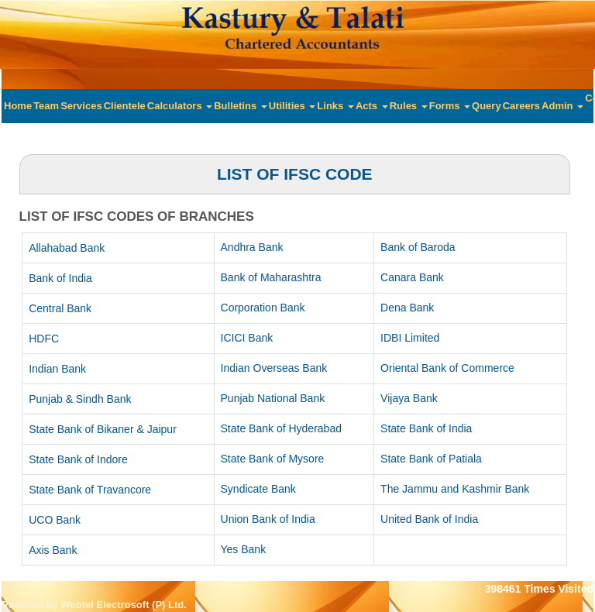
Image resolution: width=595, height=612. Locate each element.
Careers (521, 106)
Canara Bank (412, 277)
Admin (562, 106)
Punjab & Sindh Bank (80, 399)
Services (81, 106)
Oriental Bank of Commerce (447, 368)
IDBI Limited (409, 338)
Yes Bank (244, 549)
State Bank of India (426, 428)
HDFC (44, 338)
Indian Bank (57, 369)
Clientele (125, 106)
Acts (372, 106)
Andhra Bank (252, 247)
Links (335, 106)
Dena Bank (407, 307)
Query (486, 106)
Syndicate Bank (258, 489)
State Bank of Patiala (431, 458)
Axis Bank (53, 550)
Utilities (292, 106)
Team (46, 106)
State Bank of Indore (78, 459)
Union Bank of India (268, 519)
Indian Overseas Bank (274, 368)
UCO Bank (55, 520)
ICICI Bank (247, 338)
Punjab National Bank (273, 398)
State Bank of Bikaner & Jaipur (103, 429)
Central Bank (60, 308)
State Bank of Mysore (273, 458)
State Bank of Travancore (90, 489)
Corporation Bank (263, 307)
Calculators (179, 106)
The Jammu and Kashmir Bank (454, 489)
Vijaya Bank (409, 398)
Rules (409, 106)
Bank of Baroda (418, 247)
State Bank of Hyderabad (281, 428)
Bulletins (240, 106)
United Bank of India (429, 519)
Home (18, 106)
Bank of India (60, 278)
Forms (449, 106)
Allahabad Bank (67, 248)
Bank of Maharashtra (271, 277)
